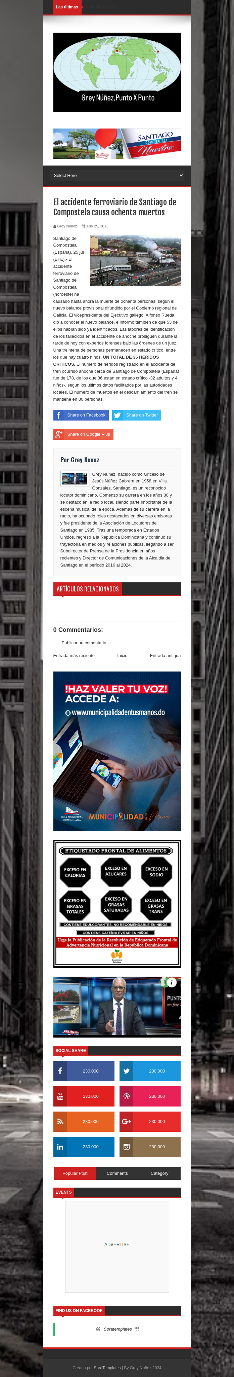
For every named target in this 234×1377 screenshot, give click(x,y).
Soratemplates (118, 1329)
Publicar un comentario (84, 642)
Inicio (122, 655)
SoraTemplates (107, 1368)
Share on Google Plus (81, 434)
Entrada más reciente (74, 655)
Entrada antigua (165, 655)
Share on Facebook (79, 415)
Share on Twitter (135, 415)
